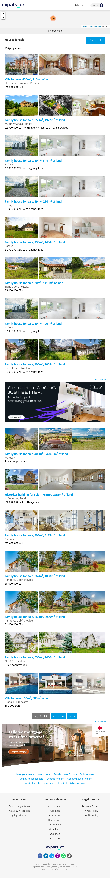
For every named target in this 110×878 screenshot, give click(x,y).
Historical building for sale (71, 783)
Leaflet (84, 26)
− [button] (3, 17)
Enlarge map (55, 30)
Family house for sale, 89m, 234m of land (33, 201)
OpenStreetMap (95, 26)
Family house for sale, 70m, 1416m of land (34, 283)
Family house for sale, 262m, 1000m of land (35, 576)
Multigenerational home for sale (33, 774)
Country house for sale (79, 778)
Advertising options (19, 806)
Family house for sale (65, 774)
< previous (58, 716)
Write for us (55, 829)
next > (72, 716)
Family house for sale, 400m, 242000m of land (36, 454)
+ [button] (3, 13)
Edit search (96, 40)
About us (55, 810)
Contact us (55, 815)
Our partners (55, 820)
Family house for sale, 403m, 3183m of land (35, 535)
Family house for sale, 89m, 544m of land (33, 161)
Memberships (55, 806)
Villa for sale (87, 774)
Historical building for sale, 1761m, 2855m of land (39, 495)
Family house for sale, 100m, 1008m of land (35, 364)
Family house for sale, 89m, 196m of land (33, 324)
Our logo (55, 838)
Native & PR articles (19, 810)
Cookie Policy (91, 815)
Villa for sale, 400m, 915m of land (28, 79)
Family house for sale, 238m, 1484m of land (35, 242)
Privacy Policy (91, 810)
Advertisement (100, 379)
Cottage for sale (55, 778)
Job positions (19, 815)
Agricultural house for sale (39, 783)
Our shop (55, 833)
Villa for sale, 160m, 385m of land (28, 698)
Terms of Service (91, 806)
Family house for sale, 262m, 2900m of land (35, 617)
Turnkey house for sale (30, 778)
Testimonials (55, 824)
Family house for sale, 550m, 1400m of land (35, 657)
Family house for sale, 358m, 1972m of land (35, 120)
